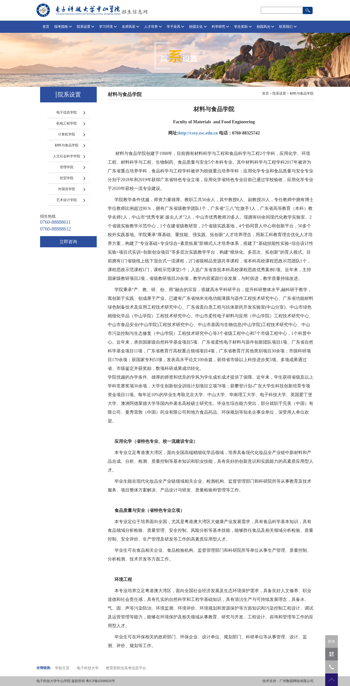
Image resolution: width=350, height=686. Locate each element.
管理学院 (66, 167)
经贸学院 (66, 178)
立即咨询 (68, 241)
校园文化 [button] (198, 26)
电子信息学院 (66, 112)
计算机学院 (66, 134)
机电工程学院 (66, 123)
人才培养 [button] (153, 26)
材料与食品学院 (67, 145)
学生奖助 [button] (243, 26)
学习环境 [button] (108, 26)
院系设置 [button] (86, 26)
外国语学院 (66, 189)
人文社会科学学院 (66, 156)
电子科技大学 (88, 668)
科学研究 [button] (220, 26)
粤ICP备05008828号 (100, 681)
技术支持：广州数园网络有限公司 (288, 681)
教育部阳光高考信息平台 (126, 668)
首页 (46, 26)
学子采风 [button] (175, 26)
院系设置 (279, 93)
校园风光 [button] (265, 26)
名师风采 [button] (131, 26)
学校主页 (62, 668)
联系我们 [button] (288, 26)
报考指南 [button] (63, 26)
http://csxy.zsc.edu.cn (198, 133)
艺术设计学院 (66, 200)
